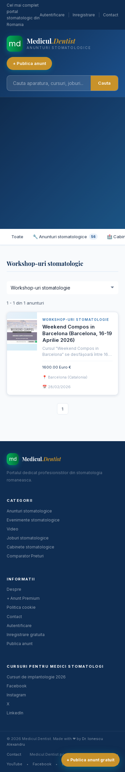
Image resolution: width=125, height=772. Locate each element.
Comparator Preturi (25, 555)
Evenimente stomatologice (33, 519)
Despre (14, 589)
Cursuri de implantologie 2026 (36, 676)
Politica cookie (21, 607)
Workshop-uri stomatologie (75, 320)
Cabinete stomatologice (30, 546)
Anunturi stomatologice (29, 510)
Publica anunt (20, 643)
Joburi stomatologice (28, 537)
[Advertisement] (62, 163)
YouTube (14, 764)
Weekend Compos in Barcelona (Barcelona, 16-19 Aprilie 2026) (77, 334)
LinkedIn (15, 712)
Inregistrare (84, 14)
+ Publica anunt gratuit (90, 759)
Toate (17, 236)
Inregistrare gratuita (26, 634)
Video (12, 528)
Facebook (17, 685)
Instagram (16, 694)
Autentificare (52, 14)
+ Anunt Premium (23, 598)
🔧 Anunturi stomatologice (65, 237)
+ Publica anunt (29, 63)
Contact (110, 14)
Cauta (104, 83)
